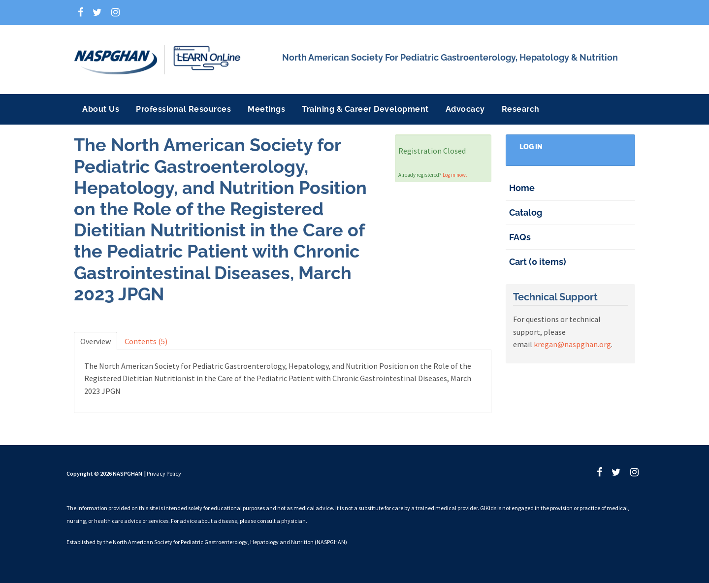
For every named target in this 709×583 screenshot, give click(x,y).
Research (521, 109)
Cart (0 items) (537, 262)
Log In (531, 147)
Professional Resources (183, 109)
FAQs (520, 237)
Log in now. (455, 174)
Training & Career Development (365, 109)
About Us (100, 109)
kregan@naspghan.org (572, 344)
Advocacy (465, 109)
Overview (95, 341)
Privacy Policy (164, 473)
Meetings (266, 109)
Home (522, 188)
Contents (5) (146, 341)
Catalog (525, 212)
